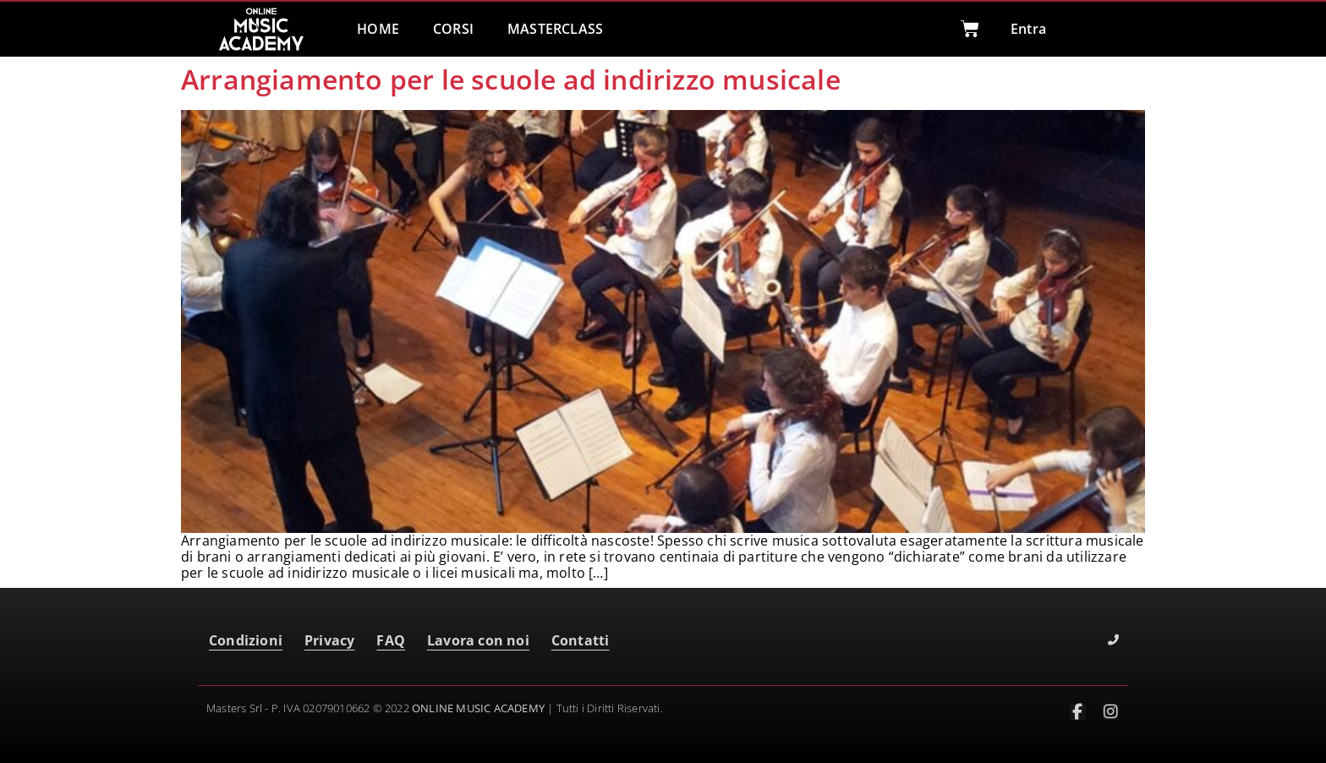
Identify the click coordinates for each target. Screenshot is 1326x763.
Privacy (329, 640)
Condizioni (245, 640)
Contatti (580, 640)
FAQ (390, 640)
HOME (378, 28)
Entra (1028, 28)
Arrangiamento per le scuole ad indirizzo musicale (511, 79)
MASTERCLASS (555, 28)
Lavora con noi (478, 640)
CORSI (453, 28)
